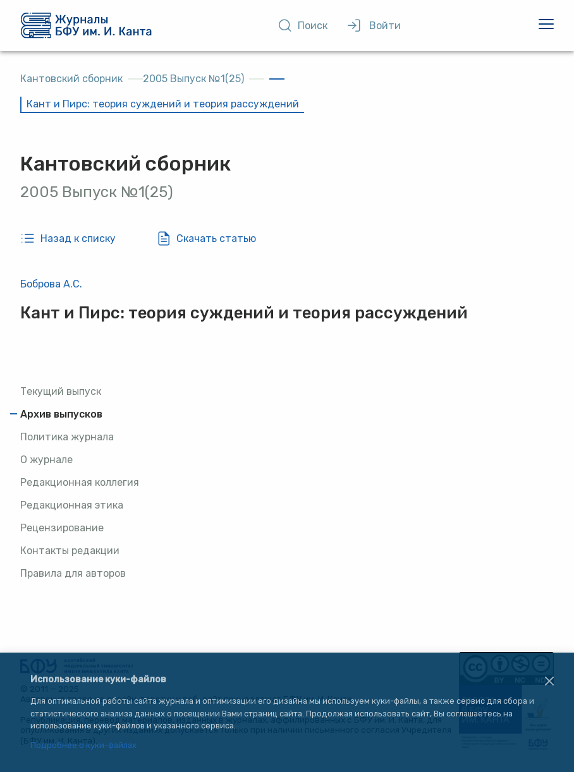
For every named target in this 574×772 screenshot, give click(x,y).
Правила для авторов (73, 573)
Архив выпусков (61, 414)
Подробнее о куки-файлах (83, 746)
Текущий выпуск (60, 391)
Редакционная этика (71, 505)
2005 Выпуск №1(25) (193, 79)
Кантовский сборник (71, 79)
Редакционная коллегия (79, 482)
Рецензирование (62, 528)
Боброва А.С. (51, 284)
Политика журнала (67, 437)
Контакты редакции (69, 551)
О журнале (46, 460)
